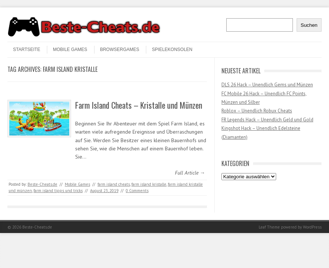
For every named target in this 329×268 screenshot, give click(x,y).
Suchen (309, 25)
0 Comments (137, 190)
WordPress (312, 227)
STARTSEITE (26, 49)
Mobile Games (70, 49)
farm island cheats (114, 184)
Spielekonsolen (172, 49)
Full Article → (190, 172)
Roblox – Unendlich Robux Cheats (256, 111)
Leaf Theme (269, 227)
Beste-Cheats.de (42, 184)
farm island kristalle (148, 184)
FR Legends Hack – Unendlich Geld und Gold (267, 120)
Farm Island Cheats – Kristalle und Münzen (138, 105)
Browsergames (119, 49)
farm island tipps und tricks (58, 190)
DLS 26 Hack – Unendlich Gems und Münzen (267, 85)
